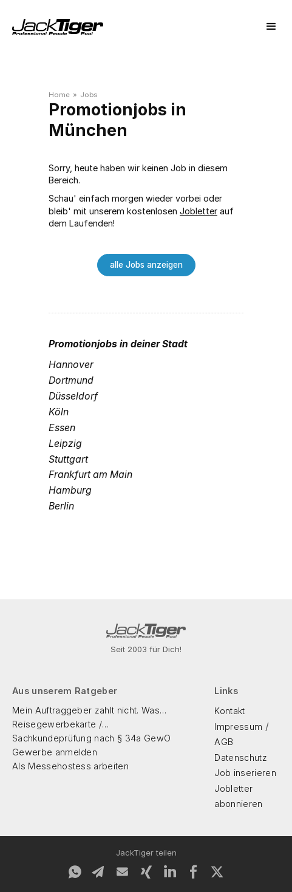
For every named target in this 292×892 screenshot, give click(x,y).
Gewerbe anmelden (54, 752)
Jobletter (198, 211)
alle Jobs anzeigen (146, 265)
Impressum (238, 726)
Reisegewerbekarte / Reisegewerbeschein (57, 725)
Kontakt (229, 711)
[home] (57, 27)
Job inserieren (245, 773)
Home (59, 94)
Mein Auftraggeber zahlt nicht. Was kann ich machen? (86, 711)
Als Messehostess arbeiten (70, 766)
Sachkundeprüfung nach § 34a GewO (91, 738)
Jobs (88, 94)
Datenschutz (240, 757)
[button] (271, 26)
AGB (223, 742)
